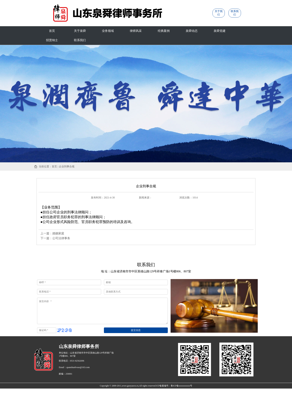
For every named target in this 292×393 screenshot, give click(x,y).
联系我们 (80, 40)
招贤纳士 (52, 40)
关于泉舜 (80, 30)
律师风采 (136, 30)
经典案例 (164, 30)
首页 (52, 30)
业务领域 (108, 30)
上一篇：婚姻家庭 (52, 233)
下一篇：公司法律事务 (55, 238)
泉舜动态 (192, 30)
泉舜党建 (220, 30)
